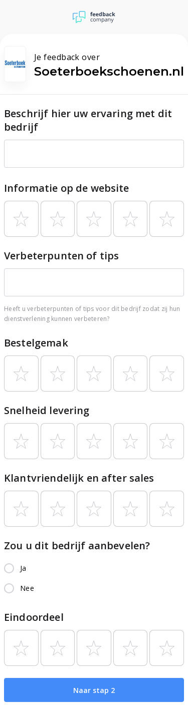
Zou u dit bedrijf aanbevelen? (77, 545)
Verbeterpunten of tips (61, 255)
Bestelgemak (36, 342)
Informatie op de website (66, 188)
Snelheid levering (47, 410)
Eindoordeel (34, 617)
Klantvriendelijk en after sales (79, 478)
